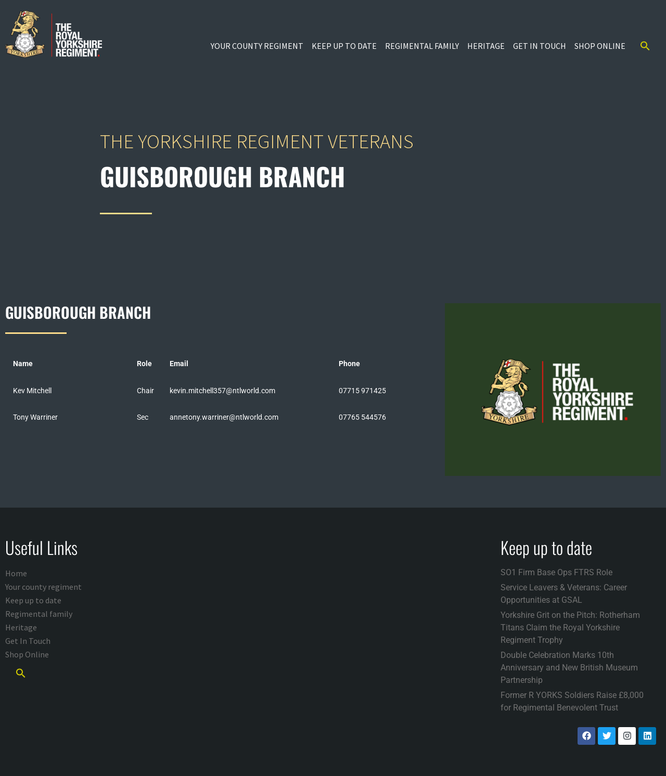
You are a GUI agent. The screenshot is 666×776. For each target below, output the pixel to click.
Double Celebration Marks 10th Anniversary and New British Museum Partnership (569, 667)
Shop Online (599, 46)
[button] (645, 46)
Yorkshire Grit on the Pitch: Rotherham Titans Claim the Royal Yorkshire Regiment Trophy (570, 627)
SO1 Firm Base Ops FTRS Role (556, 572)
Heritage (486, 46)
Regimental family (422, 46)
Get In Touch (539, 46)
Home (16, 573)
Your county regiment (257, 46)
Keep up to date (344, 46)
